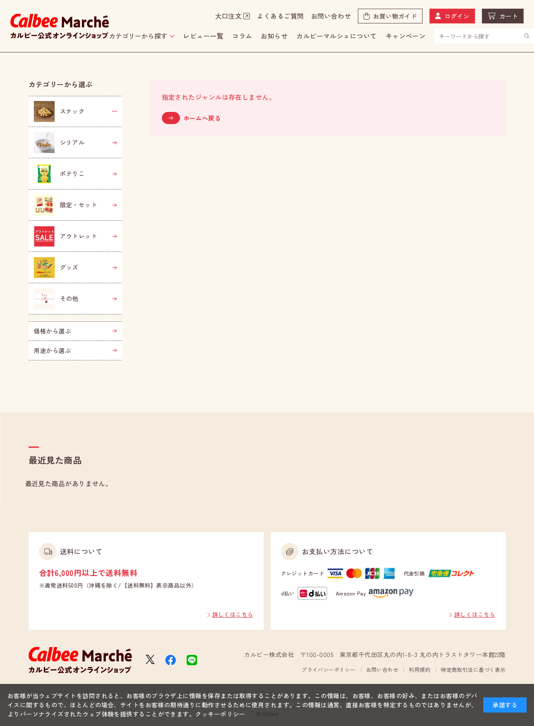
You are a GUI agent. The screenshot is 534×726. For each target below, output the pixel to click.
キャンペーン (406, 35)
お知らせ (274, 35)
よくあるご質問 (280, 15)
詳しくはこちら (232, 614)
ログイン (457, 16)
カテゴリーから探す (138, 35)
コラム (242, 35)
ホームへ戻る (202, 118)
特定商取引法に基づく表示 (473, 669)
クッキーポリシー (220, 714)
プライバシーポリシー (328, 669)
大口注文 (228, 15)
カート (508, 16)
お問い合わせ (331, 15)
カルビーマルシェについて (336, 35)
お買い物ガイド (395, 16)
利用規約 (419, 669)
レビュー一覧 (203, 35)
